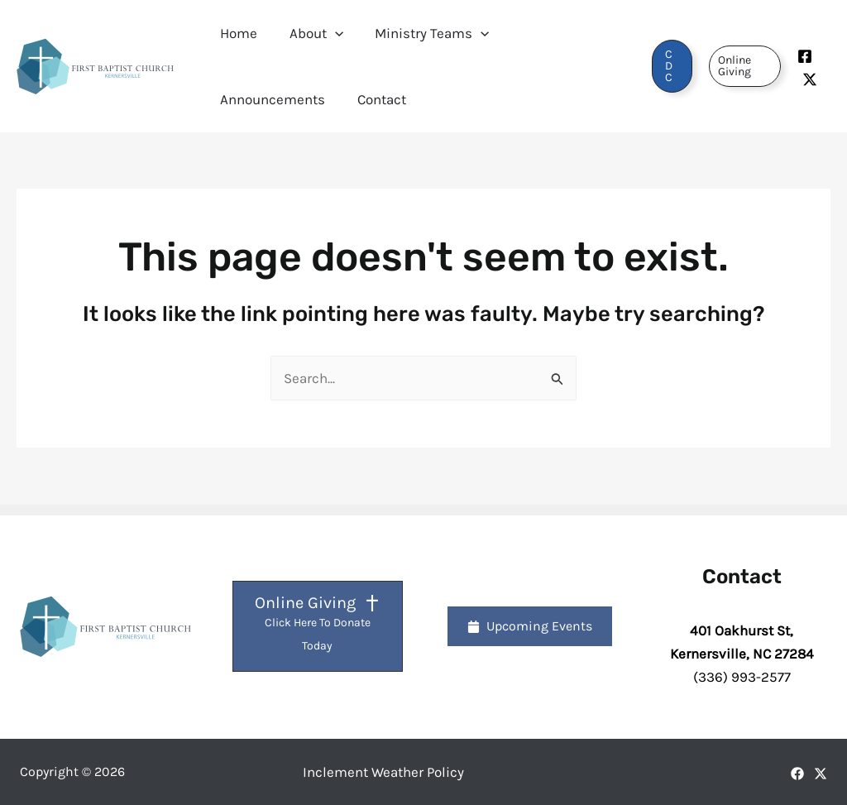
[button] (329, 33)
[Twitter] (809, 79)
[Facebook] (804, 56)
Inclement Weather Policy (383, 772)
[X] (820, 773)
